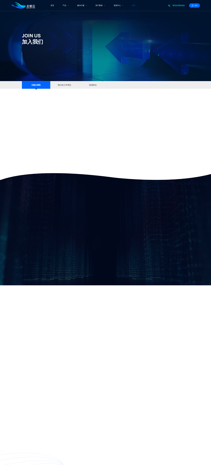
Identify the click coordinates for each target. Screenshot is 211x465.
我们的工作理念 (64, 85)
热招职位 (93, 85)
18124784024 (178, 5)
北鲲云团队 (36, 85)
